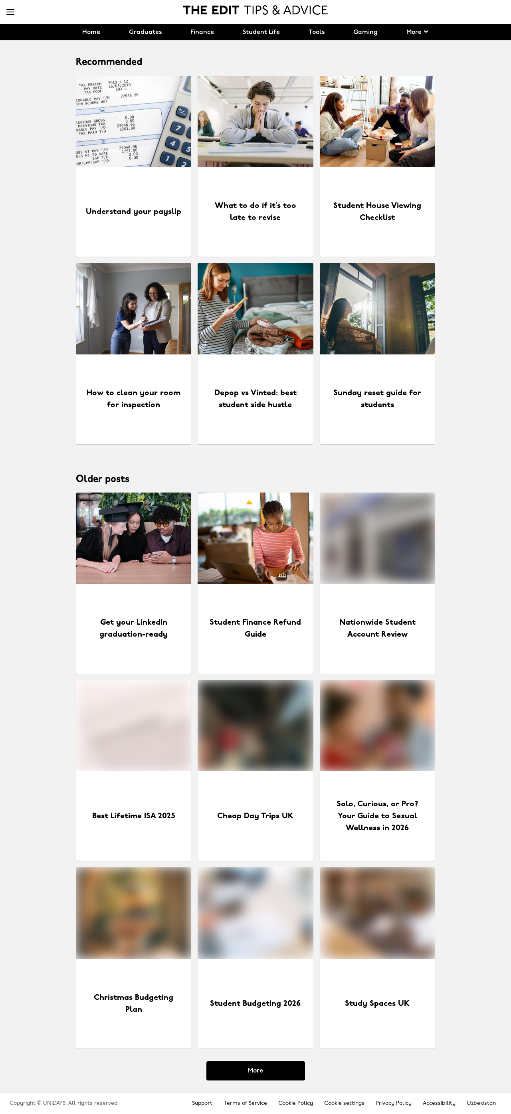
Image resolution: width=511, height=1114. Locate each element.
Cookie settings (344, 1103)
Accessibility (439, 1103)
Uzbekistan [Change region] (481, 1103)
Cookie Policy (295, 1103)
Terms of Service (245, 1103)
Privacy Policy (394, 1103)
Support (202, 1103)
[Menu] (10, 12)
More (255, 1071)
